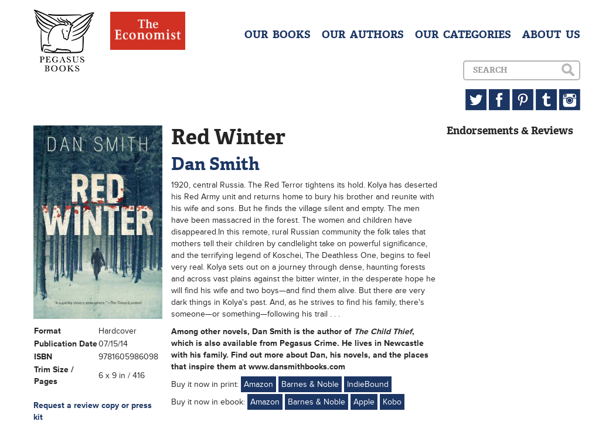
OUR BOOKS (277, 35)
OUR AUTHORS (363, 35)
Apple (364, 402)
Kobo (392, 402)
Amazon (258, 384)
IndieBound (368, 384)
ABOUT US (551, 35)
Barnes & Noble (310, 384)
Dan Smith (215, 163)
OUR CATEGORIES (463, 35)
